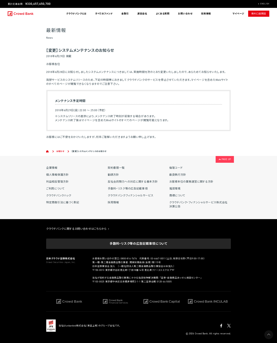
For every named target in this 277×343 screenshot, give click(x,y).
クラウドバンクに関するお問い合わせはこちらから (77, 229)
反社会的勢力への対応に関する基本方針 (133, 182)
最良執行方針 (177, 175)
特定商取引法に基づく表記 (62, 202)
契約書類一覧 (116, 168)
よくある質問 (162, 13)
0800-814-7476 (129, 258)
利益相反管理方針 (57, 182)
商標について (177, 195)
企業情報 (52, 168)
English (264, 3)
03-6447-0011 (158, 258)
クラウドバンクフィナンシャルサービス (131, 195)
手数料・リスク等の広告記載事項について (138, 244)
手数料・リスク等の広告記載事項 (128, 188)
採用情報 (206, 13)
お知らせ (60, 151)
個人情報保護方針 (57, 175)
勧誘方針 (113, 175)
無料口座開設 (258, 13)
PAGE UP (225, 159)
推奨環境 (175, 188)
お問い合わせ (185, 13)
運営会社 (142, 13)
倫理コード (176, 168)
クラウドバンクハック (58, 195)
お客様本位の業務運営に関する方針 (191, 182)
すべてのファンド (104, 13)
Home (47, 151)
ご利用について (55, 188)
